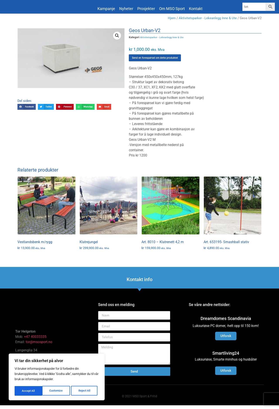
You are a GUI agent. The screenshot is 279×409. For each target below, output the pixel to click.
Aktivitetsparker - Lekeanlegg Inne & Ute (208, 22)
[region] (57, 377)
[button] (117, 39)
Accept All (85, 391)
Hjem (172, 22)
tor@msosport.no (39, 345)
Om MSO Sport (172, 8)
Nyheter (126, 8)
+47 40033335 (35, 340)
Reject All (57, 391)
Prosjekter (146, 8)
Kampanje (106, 8)
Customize (28, 391)
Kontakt (195, 8)
